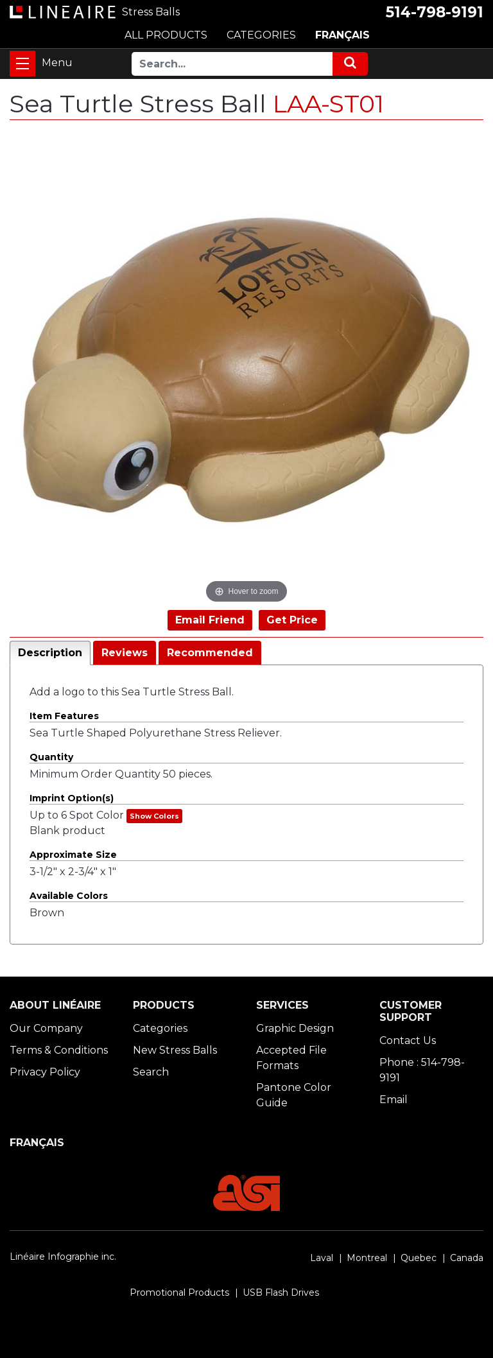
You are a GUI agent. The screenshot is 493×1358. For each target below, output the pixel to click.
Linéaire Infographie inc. (63, 1256)
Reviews (124, 653)
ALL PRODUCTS (166, 35)
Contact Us (407, 1040)
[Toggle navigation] (22, 63)
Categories (160, 1028)
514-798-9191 (434, 12)
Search (151, 1072)
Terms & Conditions (59, 1050)
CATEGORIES (261, 35)
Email (393, 1099)
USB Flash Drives (281, 1292)
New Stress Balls (175, 1050)
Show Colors (154, 816)
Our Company (46, 1028)
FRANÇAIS (342, 35)
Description (50, 653)
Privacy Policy (45, 1072)
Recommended (210, 653)
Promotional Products (179, 1292)
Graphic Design (295, 1028)
